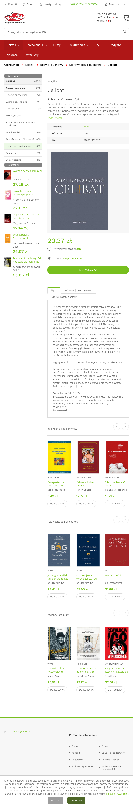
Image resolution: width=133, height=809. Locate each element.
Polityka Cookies (110, 759)
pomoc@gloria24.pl (23, 731)
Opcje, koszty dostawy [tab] (64, 296)
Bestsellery (31, 55)
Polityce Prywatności (117, 793)
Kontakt (76, 753)
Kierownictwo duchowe (85, 64)
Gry (97, 45)
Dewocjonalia (34, 45)
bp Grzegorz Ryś (68, 99)
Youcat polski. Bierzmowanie (21, 236)
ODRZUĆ (55, 800)
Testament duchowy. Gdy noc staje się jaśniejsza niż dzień (27, 262)
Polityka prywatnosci (83, 766)
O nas (75, 746)
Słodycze (115, 45)
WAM (86, 126)
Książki (11, 45)
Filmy (56, 45)
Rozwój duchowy (51, 64)
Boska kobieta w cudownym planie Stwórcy (23, 194)
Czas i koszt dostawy (113, 753)
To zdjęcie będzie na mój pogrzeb (86, 670)
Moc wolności (113, 575)
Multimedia (77, 45)
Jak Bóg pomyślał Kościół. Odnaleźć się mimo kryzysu (57, 579)
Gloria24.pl (11, 64)
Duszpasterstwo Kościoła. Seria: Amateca (56, 485)
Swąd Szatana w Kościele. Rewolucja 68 (116, 672)
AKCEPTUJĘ (76, 800)
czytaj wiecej (54, 117)
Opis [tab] (53, 290)
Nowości (12, 55)
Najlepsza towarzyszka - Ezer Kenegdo (27, 216)
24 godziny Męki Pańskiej (27, 171)
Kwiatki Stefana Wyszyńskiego (56, 670)
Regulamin (77, 759)
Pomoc (105, 746)
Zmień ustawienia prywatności (111, 768)
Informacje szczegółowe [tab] (78, 290)
